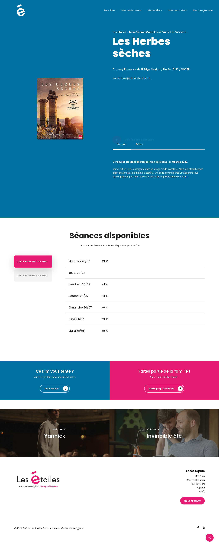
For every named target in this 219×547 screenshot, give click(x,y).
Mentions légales (74, 528)
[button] (122, 144)
